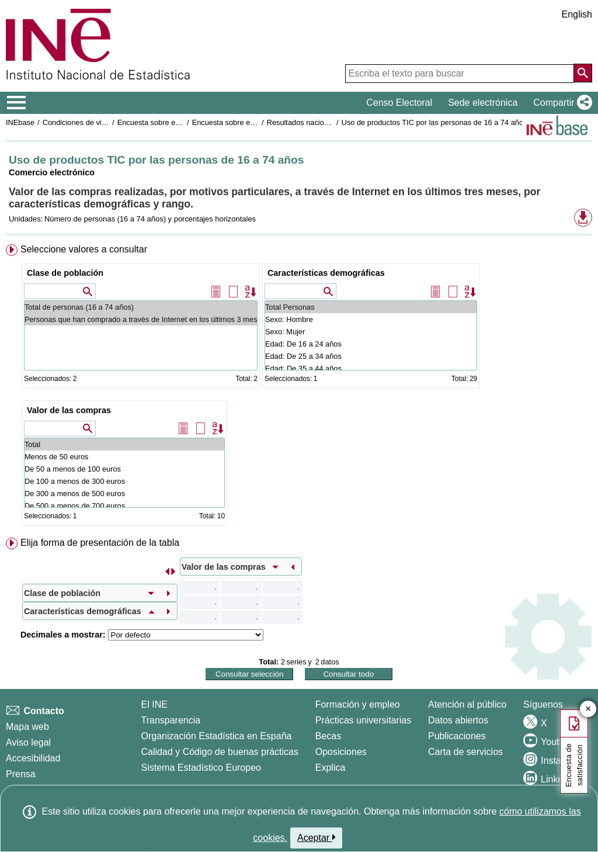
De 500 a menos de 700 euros (124, 506)
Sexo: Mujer (371, 331)
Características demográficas (326, 273)
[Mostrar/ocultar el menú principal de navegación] (16, 102)
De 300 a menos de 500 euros (124, 493)
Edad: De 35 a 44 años (371, 368)
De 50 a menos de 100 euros (124, 469)
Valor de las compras (69, 410)
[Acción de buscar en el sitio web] (582, 73)
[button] (560, 102)
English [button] (577, 14)
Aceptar (316, 837)
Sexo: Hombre (371, 319)
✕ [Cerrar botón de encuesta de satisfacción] (588, 709)
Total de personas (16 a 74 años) (141, 307)
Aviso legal (28, 742)
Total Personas (371, 307)
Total (124, 444)
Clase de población (65, 273)
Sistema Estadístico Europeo (201, 768)
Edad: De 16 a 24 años (371, 344)
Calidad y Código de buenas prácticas (220, 752)
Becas (328, 736)
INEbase (20, 122)
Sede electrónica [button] (482, 103)
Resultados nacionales (304, 122)
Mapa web (27, 727)
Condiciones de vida (76, 122)
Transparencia (171, 720)
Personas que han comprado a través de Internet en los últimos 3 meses (141, 319)
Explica (330, 768)
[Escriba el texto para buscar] (459, 73)
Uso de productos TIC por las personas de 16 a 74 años (434, 122)
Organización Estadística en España (216, 736)
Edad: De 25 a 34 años (371, 356)
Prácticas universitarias (363, 720)
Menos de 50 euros (124, 457)
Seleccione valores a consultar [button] (83, 249)
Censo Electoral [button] (399, 103)
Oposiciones (341, 752)
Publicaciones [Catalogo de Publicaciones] (457, 736)
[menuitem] (299, 387)
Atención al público (467, 704)
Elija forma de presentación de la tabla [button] (99, 543)
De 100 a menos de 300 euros (124, 481)
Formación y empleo (357, 704)
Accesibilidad (33, 758)
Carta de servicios (465, 752)
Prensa (21, 774)
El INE (154, 704)
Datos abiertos (458, 720)
